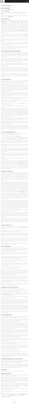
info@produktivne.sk (22, 191)
